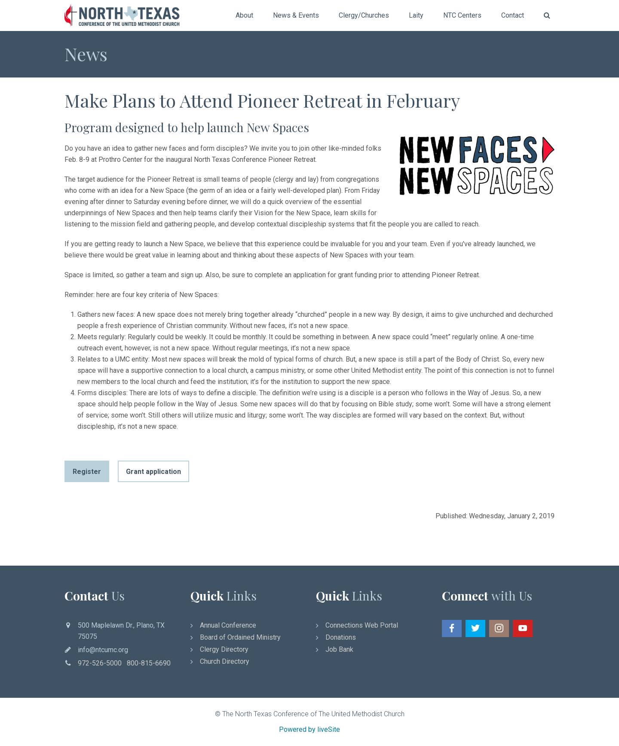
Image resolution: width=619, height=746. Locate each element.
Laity (416, 15)
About (244, 15)
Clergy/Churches (364, 15)
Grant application (153, 471)
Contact (512, 15)
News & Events (296, 15)
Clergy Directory (224, 649)
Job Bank (339, 649)
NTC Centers (462, 15)
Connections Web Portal (361, 625)
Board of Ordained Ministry (240, 637)
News (85, 54)
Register (87, 471)
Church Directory (224, 661)
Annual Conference (228, 625)
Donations (340, 637)
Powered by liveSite (309, 729)
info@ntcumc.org (103, 650)
